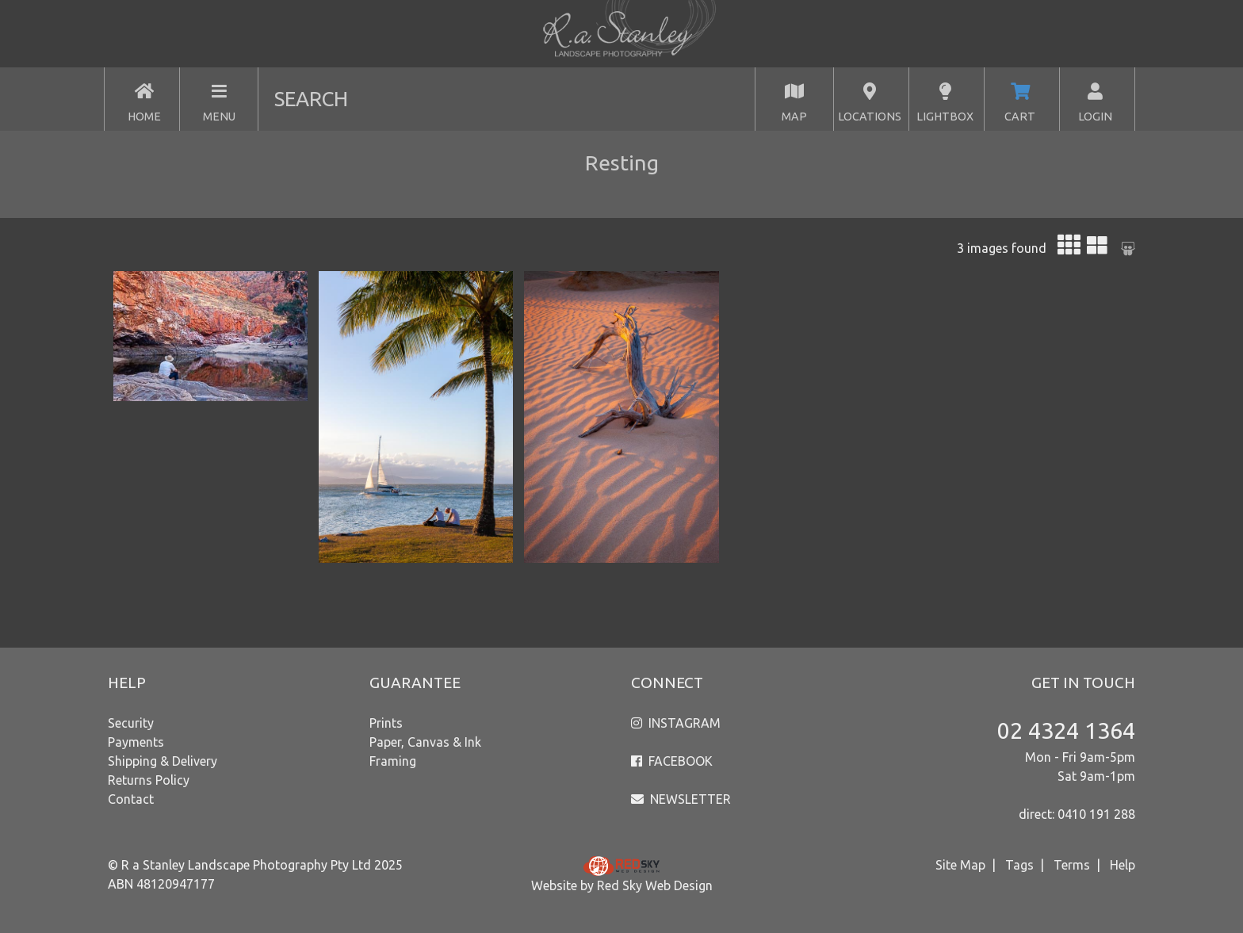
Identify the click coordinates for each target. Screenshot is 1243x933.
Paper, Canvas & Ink (425, 742)
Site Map (960, 865)
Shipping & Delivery (162, 761)
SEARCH (311, 98)
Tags (1019, 865)
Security (131, 723)
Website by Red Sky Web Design (622, 885)
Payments (136, 742)
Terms (1072, 865)
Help (1122, 865)
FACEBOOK (680, 761)
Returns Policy (148, 780)
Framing (392, 761)
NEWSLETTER (690, 799)
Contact (131, 799)
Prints (386, 723)
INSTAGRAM (684, 723)
